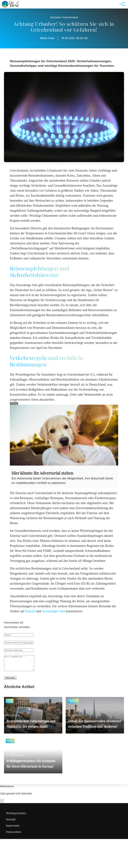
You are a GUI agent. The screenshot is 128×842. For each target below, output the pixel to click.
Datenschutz (13, 834)
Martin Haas (47, 38)
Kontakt (11, 822)
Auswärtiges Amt (53, 611)
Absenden (10, 681)
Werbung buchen (16, 816)
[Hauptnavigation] (121, 4)
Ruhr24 (30, 611)
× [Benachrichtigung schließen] (2, 804)
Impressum (12, 828)
